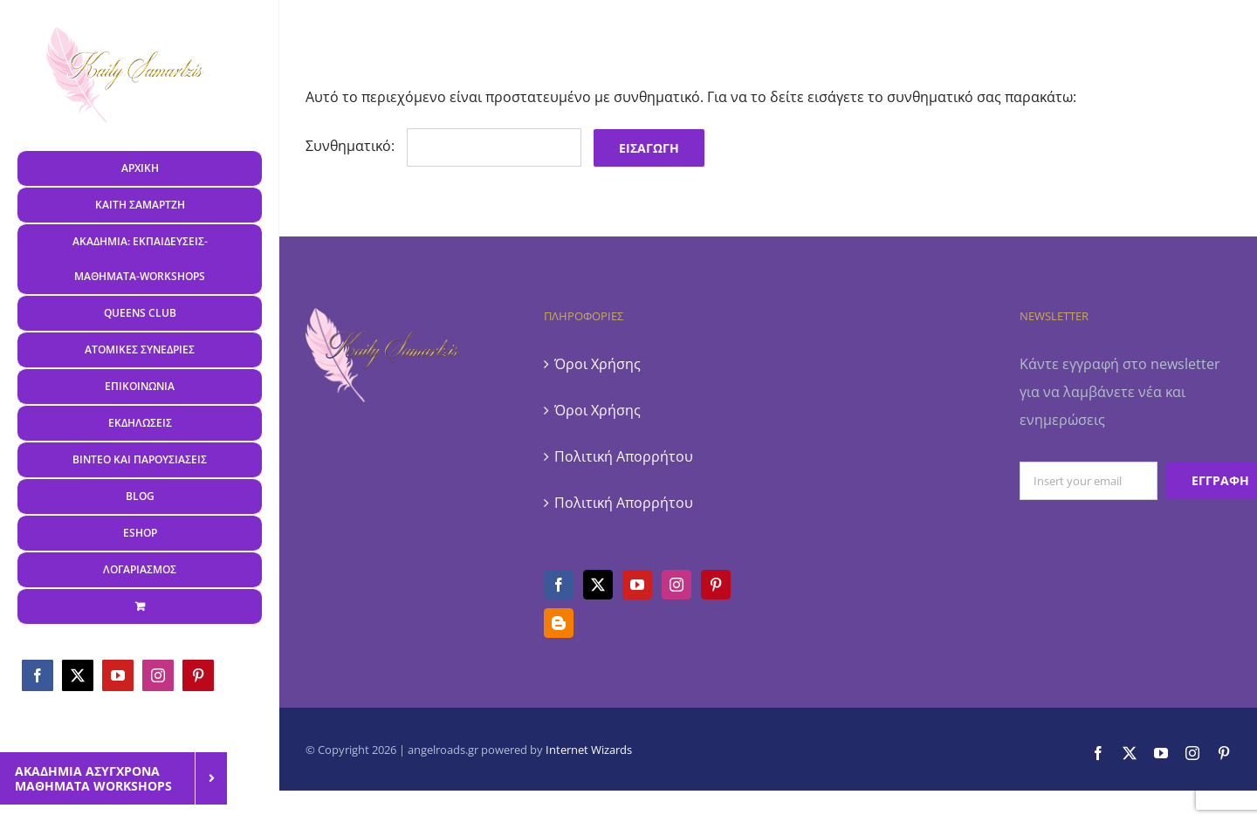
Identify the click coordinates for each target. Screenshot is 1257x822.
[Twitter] (598, 584)
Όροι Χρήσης (597, 363)
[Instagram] (676, 584)
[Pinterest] (716, 584)
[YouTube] (637, 584)
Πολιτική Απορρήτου (623, 456)
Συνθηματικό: (443, 145)
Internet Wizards (589, 749)
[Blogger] (559, 623)
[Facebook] (559, 584)
